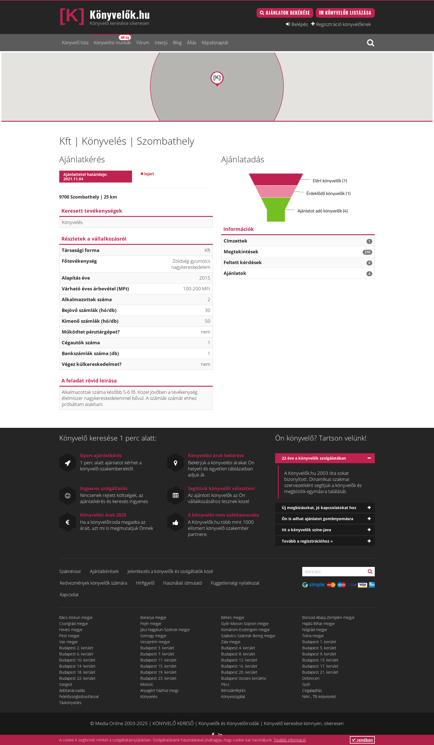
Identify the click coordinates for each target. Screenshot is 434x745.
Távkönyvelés (70, 702)
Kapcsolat (69, 595)
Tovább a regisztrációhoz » (307, 541)
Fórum (142, 43)
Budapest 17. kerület (320, 666)
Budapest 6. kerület (76, 654)
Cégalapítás (312, 690)
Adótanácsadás (72, 690)
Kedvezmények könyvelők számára (93, 583)
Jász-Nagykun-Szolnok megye (165, 629)
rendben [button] (362, 740)
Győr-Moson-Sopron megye (245, 623)
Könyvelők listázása (348, 12)
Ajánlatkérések (104, 571)
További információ (290, 740)
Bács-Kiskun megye (76, 617)
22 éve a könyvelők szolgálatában (314, 458)
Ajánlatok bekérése (288, 12)
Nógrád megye (314, 629)
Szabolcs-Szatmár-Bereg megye (248, 635)
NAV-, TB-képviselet (319, 696)
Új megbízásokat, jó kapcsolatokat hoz (319, 507)
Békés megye (232, 617)
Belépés (299, 24)
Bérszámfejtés (233, 690)
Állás (191, 43)
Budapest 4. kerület (238, 647)
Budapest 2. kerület (76, 647)
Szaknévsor (70, 571)
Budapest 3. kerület (157, 647)
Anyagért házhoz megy (159, 690)
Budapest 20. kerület (239, 672)
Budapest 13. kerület (320, 660)
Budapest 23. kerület (158, 678)
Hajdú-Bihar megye (318, 623)
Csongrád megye (73, 623)
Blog (177, 43)
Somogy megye (153, 635)
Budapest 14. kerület (77, 666)
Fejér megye (150, 623)
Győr (306, 684)
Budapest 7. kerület (157, 654)
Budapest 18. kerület (77, 672)
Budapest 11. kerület (158, 660)
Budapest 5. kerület (319, 647)
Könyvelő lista (75, 43)
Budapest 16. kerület (239, 666)
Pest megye (69, 635)
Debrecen (310, 678)
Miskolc (146, 684)
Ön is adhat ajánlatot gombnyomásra (317, 518)
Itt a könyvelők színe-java (306, 529)
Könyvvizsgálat (233, 696)
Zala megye (231, 641)
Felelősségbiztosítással (79, 696)
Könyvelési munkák (112, 40)
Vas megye (68, 641)
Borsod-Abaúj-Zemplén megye (328, 617)
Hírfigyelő (145, 583)
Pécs (225, 684)
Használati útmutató (182, 583)
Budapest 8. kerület (238, 654)
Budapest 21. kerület (320, 672)
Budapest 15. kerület (158, 666)
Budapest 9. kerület (319, 654)
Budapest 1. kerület (319, 641)
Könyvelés (148, 696)
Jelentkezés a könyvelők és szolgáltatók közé (170, 571)
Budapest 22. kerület (77, 678)
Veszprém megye (155, 641)
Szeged (65, 684)
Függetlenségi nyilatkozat (235, 583)
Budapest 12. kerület (239, 660)
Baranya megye (153, 617)
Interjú (161, 43)
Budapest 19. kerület (158, 672)
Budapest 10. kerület (77, 660)
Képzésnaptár (215, 43)
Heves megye (70, 629)
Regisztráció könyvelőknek (343, 24)
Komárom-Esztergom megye (245, 629)
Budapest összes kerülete (243, 678)
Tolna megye (313, 635)
